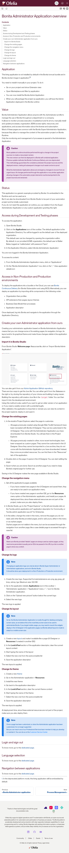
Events (38, 838)
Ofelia (30, 838)
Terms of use (48, 838)
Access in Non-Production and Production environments (21, 36)
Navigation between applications (14, 63)
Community (20, 838)
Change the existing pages (13, 44)
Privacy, (40, 843)
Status (5, 31)
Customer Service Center (38, 732)
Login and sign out (9, 58)
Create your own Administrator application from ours (20, 39)
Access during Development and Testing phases (19, 33)
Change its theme (10, 55)
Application (6, 25)
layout (19, 638)
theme (19, 674)
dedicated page (27, 748)
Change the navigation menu (13, 47)
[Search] (57, 3)
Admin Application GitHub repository (38, 388)
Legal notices (45, 843)
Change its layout (10, 52)
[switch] (62, 3)
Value (5, 28)
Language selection (9, 61)
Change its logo (9, 50)
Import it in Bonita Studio (12, 42)
